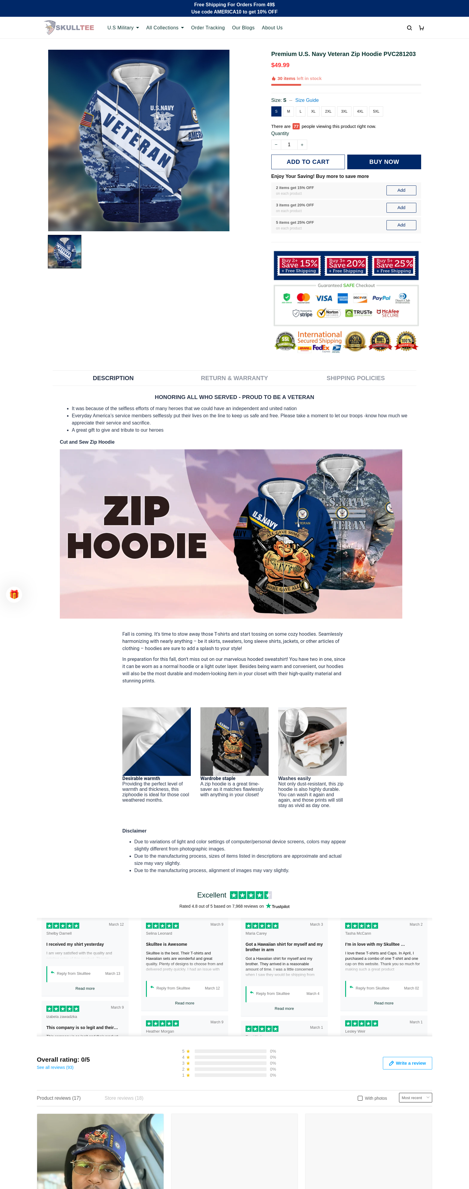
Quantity (280, 133)
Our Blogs (243, 27)
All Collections (165, 27)
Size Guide (307, 100)
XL (313, 111)
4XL (360, 111)
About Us (272, 27)
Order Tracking (208, 27)
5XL (376, 111)
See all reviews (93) (55, 1067)
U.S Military (123, 27)
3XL (344, 111)
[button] (14, 595)
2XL (328, 111)
